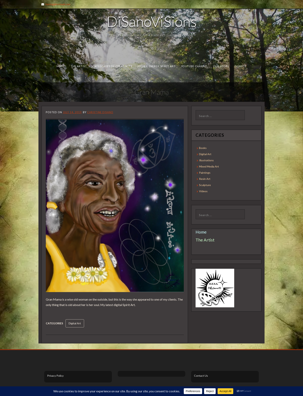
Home (61, 66)
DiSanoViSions (151, 21)
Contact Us (201, 375)
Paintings (204, 172)
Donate (241, 66)
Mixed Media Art (209, 166)
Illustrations (206, 160)
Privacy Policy (55, 375)
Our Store (221, 66)
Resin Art (204, 178)
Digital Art (75, 323)
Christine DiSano (100, 112)
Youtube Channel (194, 66)
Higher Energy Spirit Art (157, 66)
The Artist (79, 66)
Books (203, 148)
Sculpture (205, 185)
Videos (203, 191)
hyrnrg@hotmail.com (58, 4)
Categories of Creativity (112, 66)
